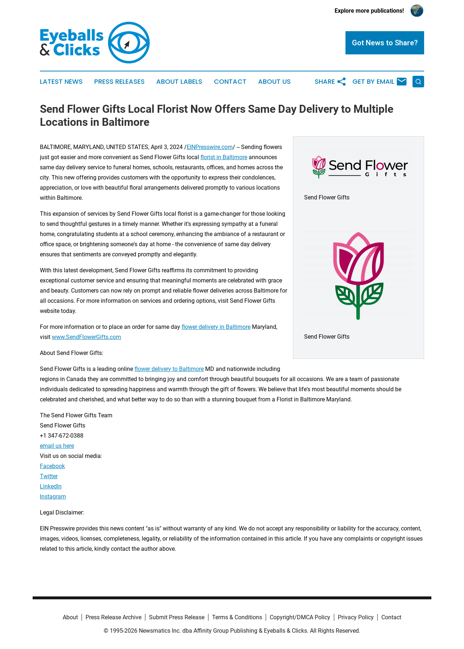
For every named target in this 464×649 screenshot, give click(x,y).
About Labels (179, 82)
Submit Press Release (176, 617)
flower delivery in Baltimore (216, 326)
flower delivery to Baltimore (169, 368)
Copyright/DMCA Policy (300, 617)
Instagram (53, 496)
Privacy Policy (356, 617)
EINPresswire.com (210, 147)
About (70, 617)
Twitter (49, 476)
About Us (274, 82)
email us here (57, 445)
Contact (230, 82)
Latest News (61, 82)
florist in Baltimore (223, 157)
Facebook (52, 466)
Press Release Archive (113, 617)
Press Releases (119, 82)
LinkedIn (51, 486)
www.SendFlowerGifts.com (86, 337)
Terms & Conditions (237, 617)
